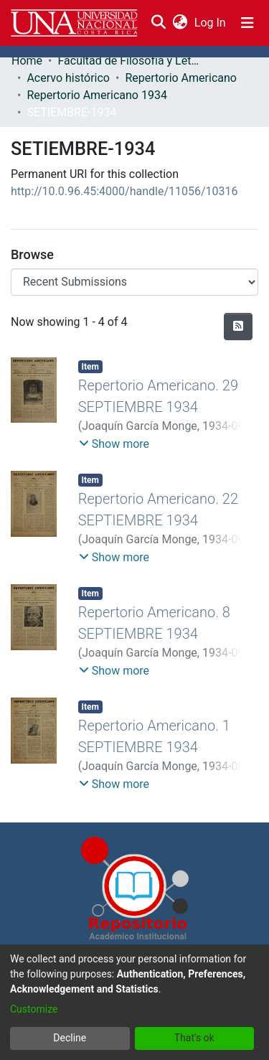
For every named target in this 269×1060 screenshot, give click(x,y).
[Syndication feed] (238, 326)
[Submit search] (158, 23)
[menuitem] (180, 23)
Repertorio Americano (181, 78)
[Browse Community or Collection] (134, 282)
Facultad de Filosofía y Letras (129, 60)
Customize (33, 1009)
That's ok (194, 1037)
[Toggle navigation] (247, 23)
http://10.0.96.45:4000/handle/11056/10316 (124, 191)
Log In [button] (210, 22)
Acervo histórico (68, 78)
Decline (69, 1037)
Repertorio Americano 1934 (96, 95)
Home (26, 60)
